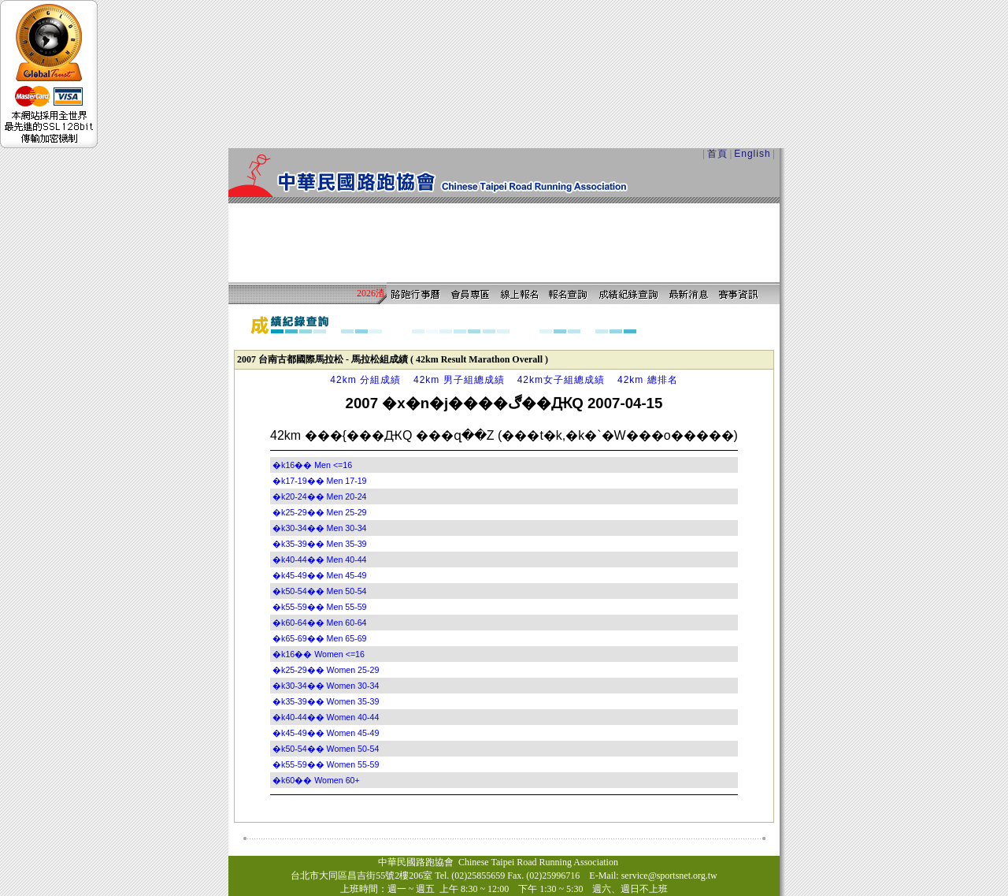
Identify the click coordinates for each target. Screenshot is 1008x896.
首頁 (717, 153)
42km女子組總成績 (561, 379)
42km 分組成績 (365, 379)
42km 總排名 (647, 379)
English (752, 153)
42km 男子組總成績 (459, 379)
